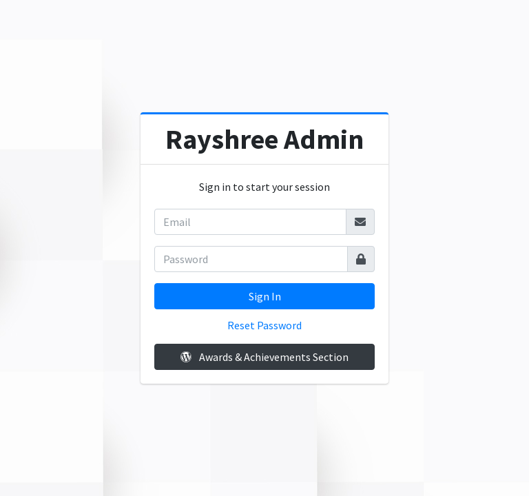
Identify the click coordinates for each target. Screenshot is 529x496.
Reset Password (264, 325)
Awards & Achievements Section (264, 357)
